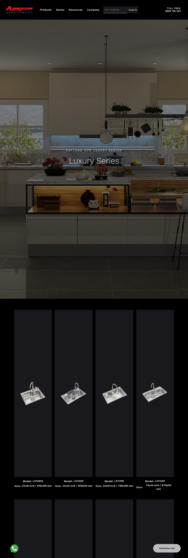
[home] (19, 9)
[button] (45, 10)
